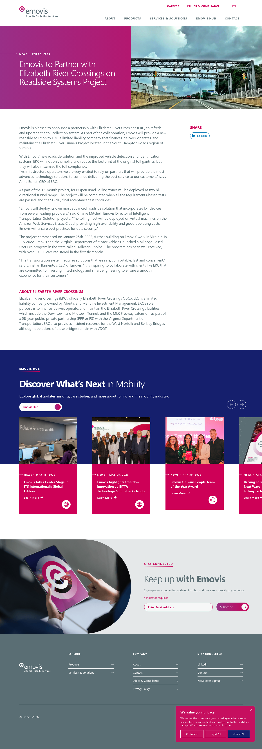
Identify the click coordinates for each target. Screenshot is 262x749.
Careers (173, 6)
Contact (232, 18)
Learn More (33, 497)
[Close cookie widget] (251, 710)
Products (132, 18)
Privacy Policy (141, 689)
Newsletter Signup (209, 680)
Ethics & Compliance (203, 6)
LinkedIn (203, 664)
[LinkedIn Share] (200, 135)
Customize (192, 734)
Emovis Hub (206, 18)
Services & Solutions (168, 18)
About (110, 18)
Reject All (216, 734)
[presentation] (231, 404)
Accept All (238, 734)
